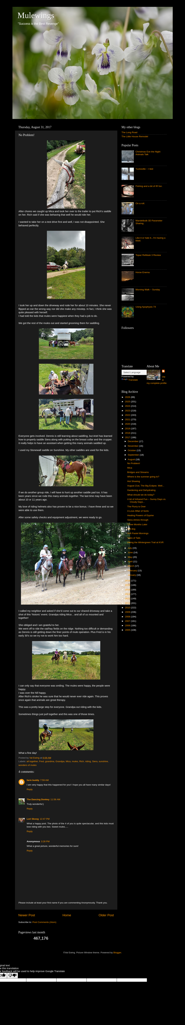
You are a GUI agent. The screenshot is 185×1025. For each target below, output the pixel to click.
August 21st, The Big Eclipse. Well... (145, 485)
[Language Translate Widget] (139, 372)
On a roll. (140, 203)
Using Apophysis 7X (146, 307)
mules (75, 761)
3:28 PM (45, 841)
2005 (128, 630)
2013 (128, 594)
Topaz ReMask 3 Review (148, 255)
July (130, 548)
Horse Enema (143, 272)
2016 (128, 580)
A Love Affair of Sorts (138, 511)
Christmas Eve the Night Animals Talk (148, 153)
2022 (128, 415)
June (131, 552)
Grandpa (59, 761)
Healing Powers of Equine (140, 515)
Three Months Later (137, 524)
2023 (128, 410)
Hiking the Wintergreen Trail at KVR (145, 542)
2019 (128, 428)
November (133, 446)
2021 (128, 419)
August (132, 459)
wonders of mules (28, 765)
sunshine (103, 761)
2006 (128, 625)
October (132, 450)
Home (67, 915)
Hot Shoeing (133, 481)
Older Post (106, 915)
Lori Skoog (33, 819)
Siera (95, 761)
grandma (49, 761)
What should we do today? (140, 494)
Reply (30, 789)
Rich (81, 761)
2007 (128, 621)
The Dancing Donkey (38, 799)
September (134, 455)
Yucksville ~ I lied (144, 169)
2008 (128, 616)
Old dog (131, 529)
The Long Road (129, 132)
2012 (128, 598)
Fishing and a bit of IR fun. (149, 186)
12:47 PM (45, 819)
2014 (128, 589)
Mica (68, 761)
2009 (128, 612)
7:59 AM (44, 780)
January (132, 575)
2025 (128, 401)
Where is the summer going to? (143, 476)
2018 (128, 433)
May (130, 557)
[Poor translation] (12, 975)
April (130, 561)
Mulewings (36, 15)
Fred (41, 761)
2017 (128, 437)
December (133, 441)
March (131, 566)
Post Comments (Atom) (44, 922)
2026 (128, 397)
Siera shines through (137, 520)
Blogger (117, 952)
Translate (130, 380)
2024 (128, 406)
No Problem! (133, 463)
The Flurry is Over (136, 506)
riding (88, 761)
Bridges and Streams (138, 472)
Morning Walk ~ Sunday (148, 289)
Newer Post (26, 915)
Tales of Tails (133, 538)
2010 (128, 607)
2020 (128, 424)
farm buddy (33, 780)
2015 (128, 585)
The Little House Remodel (135, 136)
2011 (128, 603)
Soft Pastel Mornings (138, 533)
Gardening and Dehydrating (141, 490)
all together (32, 761)
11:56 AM (55, 799)
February (133, 570)
